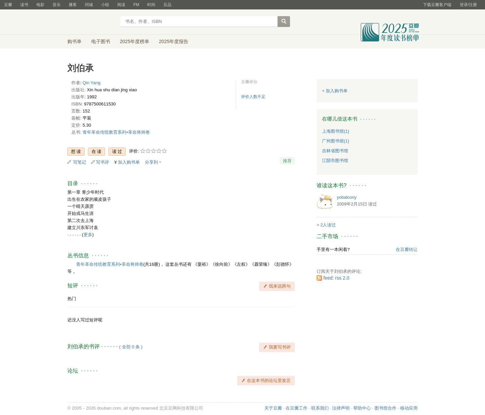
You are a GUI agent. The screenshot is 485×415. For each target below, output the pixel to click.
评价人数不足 (253, 96)
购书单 (74, 41)
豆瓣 (8, 4)
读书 (24, 4)
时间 (151, 4)
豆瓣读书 (91, 22)
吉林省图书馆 (335, 150)
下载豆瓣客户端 (437, 4)
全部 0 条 (131, 346)
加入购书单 (129, 162)
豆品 (167, 4)
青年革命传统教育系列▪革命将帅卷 (116, 132)
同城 (89, 4)
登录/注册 (468, 4)
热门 (71, 298)
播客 (73, 4)
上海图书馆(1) (335, 131)
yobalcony (347, 197)
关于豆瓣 (273, 408)
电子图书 (100, 41)
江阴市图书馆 (335, 160)
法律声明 (341, 408)
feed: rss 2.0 (336, 278)
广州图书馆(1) (335, 140)
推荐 (287, 160)
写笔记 (79, 162)
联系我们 (320, 408)
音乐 (57, 4)
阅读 (121, 4)
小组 (105, 4)
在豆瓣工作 (297, 408)
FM (136, 4)
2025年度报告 (173, 41)
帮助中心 (362, 408)
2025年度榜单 (134, 41)
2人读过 (328, 224)
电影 (40, 4)
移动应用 (409, 408)
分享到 (151, 162)
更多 (88, 234)
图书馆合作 (385, 408)
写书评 (102, 162)
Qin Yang (91, 82)
